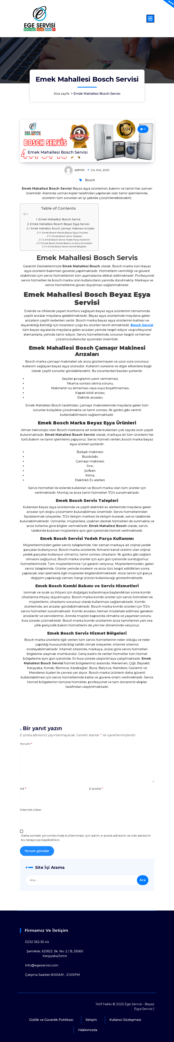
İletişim (91, 1020)
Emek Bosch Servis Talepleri (67, 236)
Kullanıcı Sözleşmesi (125, 1020)
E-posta (96, 899)
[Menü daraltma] (150, 19)
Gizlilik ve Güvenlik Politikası (51, 1020)
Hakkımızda (87, 1030)
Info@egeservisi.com (41, 1004)
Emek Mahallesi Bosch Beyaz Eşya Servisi (59, 224)
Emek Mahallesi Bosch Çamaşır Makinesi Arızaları (63, 228)
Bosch (90, 180)
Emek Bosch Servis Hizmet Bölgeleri (67, 246)
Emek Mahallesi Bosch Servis (59, 219)
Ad (23, 899)
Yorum (26, 854)
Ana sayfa (61, 93)
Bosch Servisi (142, 325)
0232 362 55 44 (37, 981)
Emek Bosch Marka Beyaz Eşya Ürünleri (65, 232)
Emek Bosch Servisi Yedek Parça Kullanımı (67, 240)
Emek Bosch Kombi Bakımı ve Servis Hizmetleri (67, 243)
